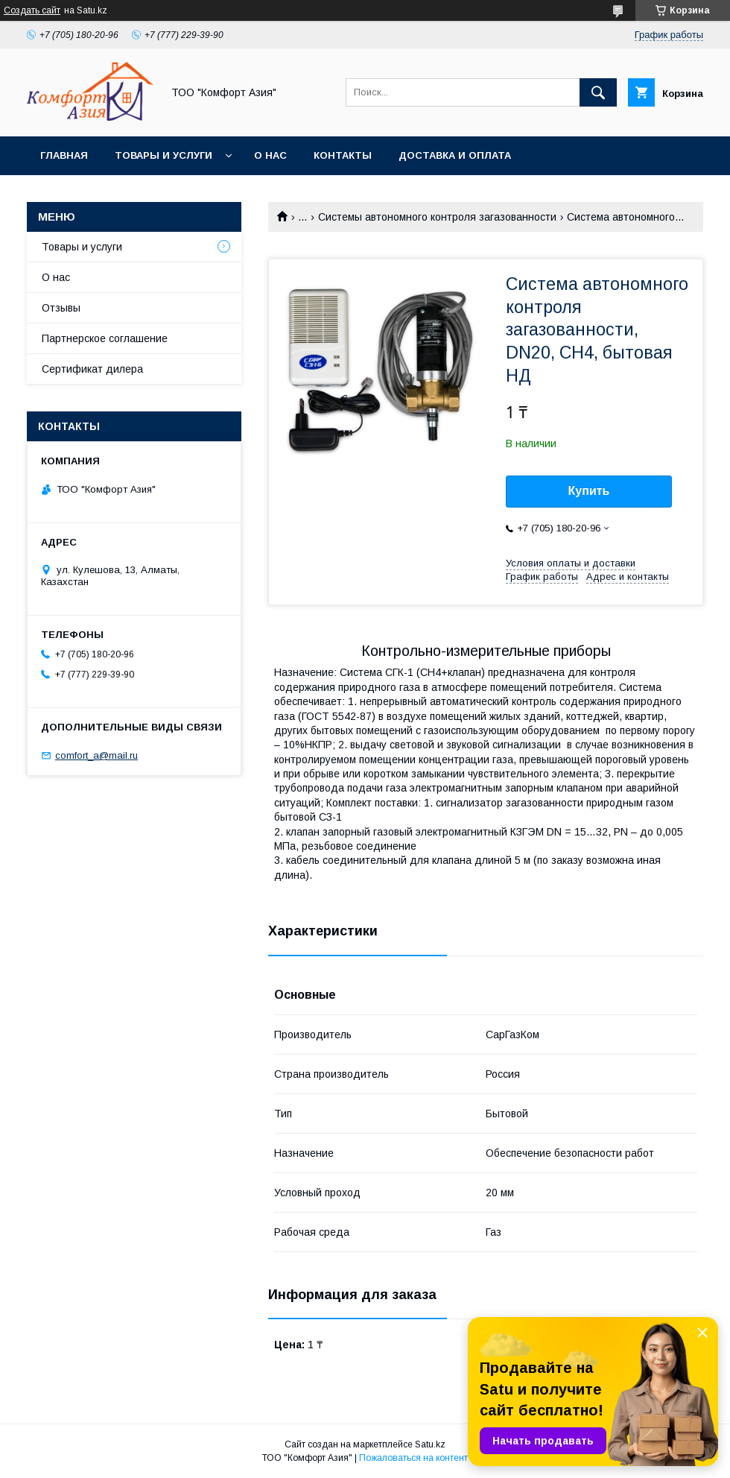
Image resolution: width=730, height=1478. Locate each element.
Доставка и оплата (455, 155)
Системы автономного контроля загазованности (437, 217)
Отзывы (61, 308)
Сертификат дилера (92, 369)
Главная (64, 155)
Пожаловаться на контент (413, 1458)
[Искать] (598, 92)
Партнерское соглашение (105, 338)
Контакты (343, 155)
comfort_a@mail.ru (96, 755)
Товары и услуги (163, 155)
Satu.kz (430, 1444)
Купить (589, 490)
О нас (270, 155)
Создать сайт (32, 10)
